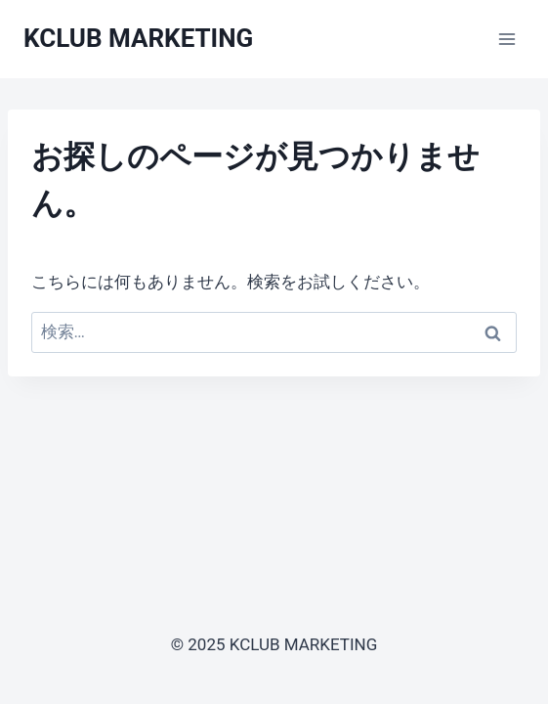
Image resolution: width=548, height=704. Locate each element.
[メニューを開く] (506, 38)
